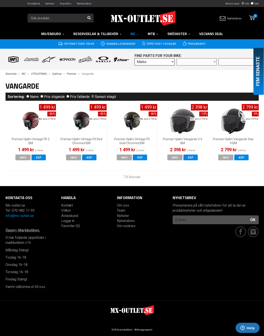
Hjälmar (57, 73)
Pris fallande (78, 97)
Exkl (255, 3)
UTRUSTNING (39, 73)
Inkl (245, 3)
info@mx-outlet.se (20, 216)
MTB (153, 33)
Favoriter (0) (70, 226)
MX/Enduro (53, 33)
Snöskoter (178, 33)
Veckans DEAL (211, 33)
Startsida (11, 73)
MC (135, 33)
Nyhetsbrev (231, 18)
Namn (32, 97)
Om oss (123, 205)
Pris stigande (53, 97)
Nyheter (49, 3)
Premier (71, 73)
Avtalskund (69, 216)
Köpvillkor (65, 3)
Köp (38, 157)
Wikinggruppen (143, 329)
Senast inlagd (103, 97)
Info (23, 157)
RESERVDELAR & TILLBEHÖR (97, 33)
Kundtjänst (34, 3)
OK (252, 219)
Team (121, 210)
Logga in (67, 221)
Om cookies (126, 226)
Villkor (66, 210)
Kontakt (67, 205)
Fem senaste (257, 71)
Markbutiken (84, 3)
